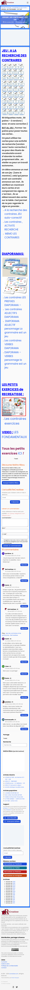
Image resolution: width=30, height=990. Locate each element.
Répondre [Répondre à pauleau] (24, 715)
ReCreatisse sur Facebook (13, 864)
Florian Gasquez (15, 977)
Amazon (5, 808)
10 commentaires (22, 22)
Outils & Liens (5, 964)
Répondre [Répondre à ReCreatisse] (24, 580)
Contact (4, 968)
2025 (14, 883)
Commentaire (7, 518)
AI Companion (4, 981)
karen (7, 585)
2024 (14, 885)
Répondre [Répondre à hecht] (24, 662)
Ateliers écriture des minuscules (14, 797)
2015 (14, 899)
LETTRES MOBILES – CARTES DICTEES (14, 799)
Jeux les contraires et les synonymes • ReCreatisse (11, 634)
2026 (14, 882)
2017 (14, 896)
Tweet (16, 459)
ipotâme (8, 553)
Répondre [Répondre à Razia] (24, 697)
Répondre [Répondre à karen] (24, 606)
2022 (14, 888)
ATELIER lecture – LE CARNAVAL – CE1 (15, 783)
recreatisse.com (13, 974)
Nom (4, 528)
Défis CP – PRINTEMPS (11, 781)
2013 (14, 903)
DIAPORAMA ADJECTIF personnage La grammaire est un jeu (15, 328)
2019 (14, 893)
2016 (14, 898)
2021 (14, 890)
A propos (4, 962)
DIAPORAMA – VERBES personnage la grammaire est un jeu (15, 359)
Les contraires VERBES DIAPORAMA (12, 344)
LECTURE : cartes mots (11, 801)
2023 (14, 886)
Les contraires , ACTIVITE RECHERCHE (13, 225)
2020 (14, 891)
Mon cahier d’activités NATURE (13, 795)
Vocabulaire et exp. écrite (19, 7)
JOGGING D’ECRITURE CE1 (12, 793)
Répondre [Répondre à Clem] (24, 674)
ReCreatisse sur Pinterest (12, 872)
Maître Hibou (8, 751)
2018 (14, 895)
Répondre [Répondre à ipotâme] (24, 565)
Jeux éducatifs (10, 818)
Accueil (3, 7)
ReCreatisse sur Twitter (12, 868)
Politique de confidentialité (9, 966)
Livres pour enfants (12, 821)
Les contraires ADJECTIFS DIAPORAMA (13, 313)
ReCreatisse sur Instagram (13, 875)
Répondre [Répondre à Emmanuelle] (24, 729)
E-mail (4, 534)
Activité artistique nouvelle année (14, 787)
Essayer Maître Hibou (11, 483)
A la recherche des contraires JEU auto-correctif (15, 214)
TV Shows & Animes (5, 983)
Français (8, 7)
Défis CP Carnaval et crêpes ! (13, 785)
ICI (20, 453)
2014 (14, 901)
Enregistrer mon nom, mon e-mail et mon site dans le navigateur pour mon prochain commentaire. (16, 541)
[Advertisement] (15, 37)
